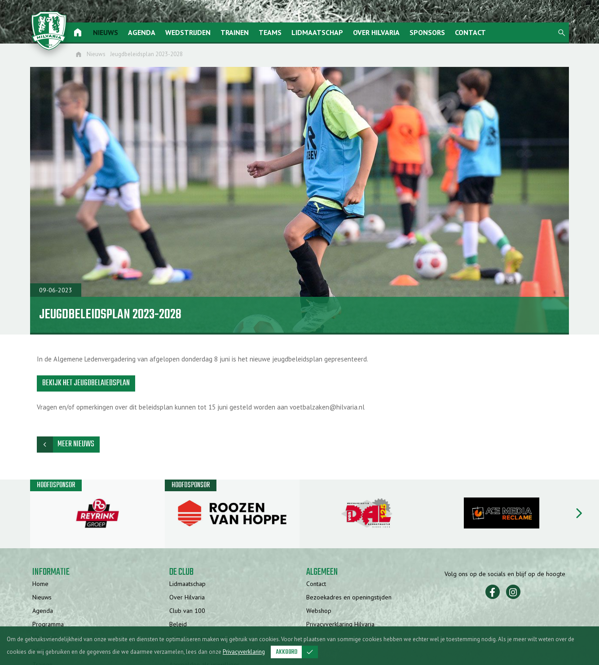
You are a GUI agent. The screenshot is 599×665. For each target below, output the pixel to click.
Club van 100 (187, 612)
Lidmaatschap (318, 32)
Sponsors (428, 32)
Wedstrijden (188, 32)
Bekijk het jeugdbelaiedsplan (86, 383)
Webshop (318, 612)
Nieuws (106, 32)
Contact (471, 32)
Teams (271, 32)
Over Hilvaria (377, 32)
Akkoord (297, 652)
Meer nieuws (65, 445)
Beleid (178, 625)
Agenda (142, 32)
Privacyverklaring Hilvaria (340, 625)
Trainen (235, 32)
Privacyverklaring (244, 652)
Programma (48, 625)
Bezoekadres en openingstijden (349, 599)
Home (40, 585)
